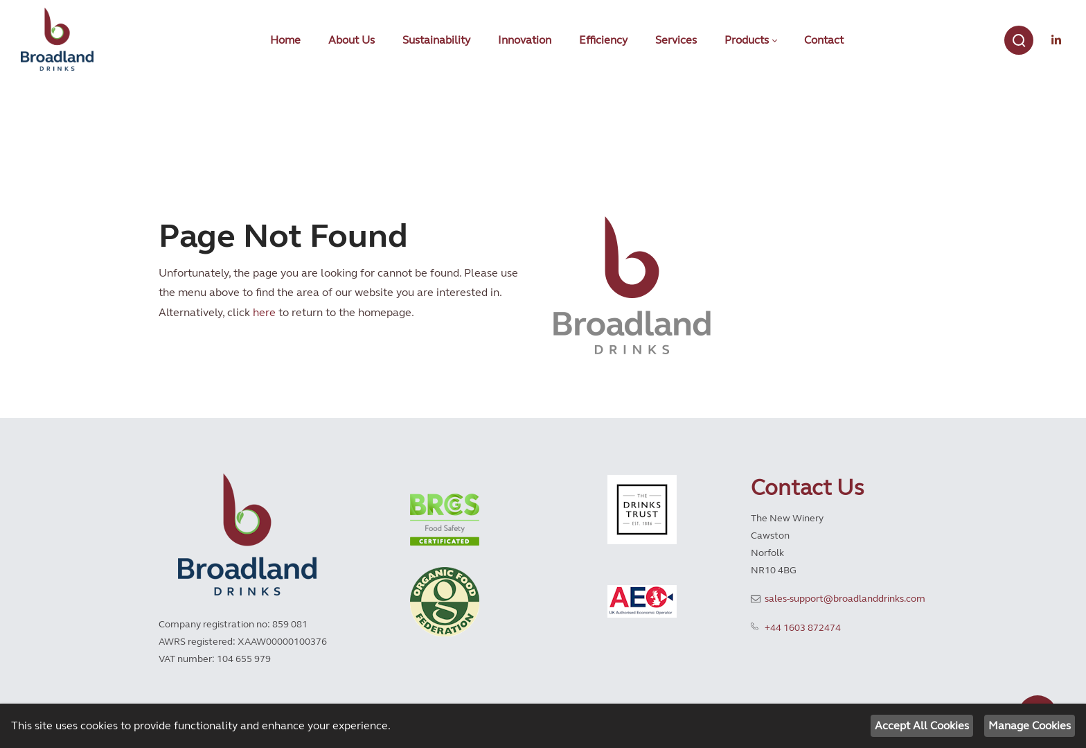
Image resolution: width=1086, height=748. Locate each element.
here (264, 312)
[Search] (1018, 40)
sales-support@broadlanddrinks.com (845, 599)
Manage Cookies (1029, 725)
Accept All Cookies (922, 725)
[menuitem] (285, 40)
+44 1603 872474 (803, 628)
